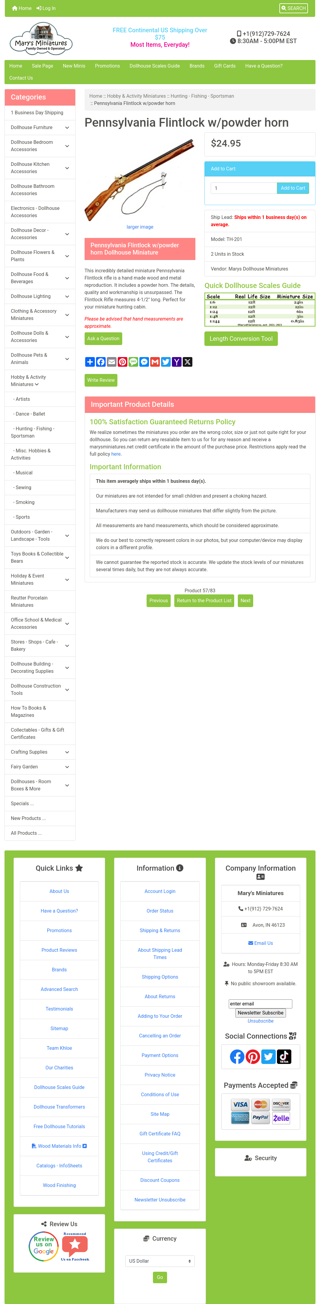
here (116, 454)
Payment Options (159, 1055)
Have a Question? (264, 66)
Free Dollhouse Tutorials (59, 1126)
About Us (59, 891)
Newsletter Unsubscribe (160, 1200)
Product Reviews (59, 950)
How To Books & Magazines (28, 711)
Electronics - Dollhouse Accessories (35, 211)
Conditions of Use (160, 1094)
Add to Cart (293, 188)
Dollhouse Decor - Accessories (40, 233)
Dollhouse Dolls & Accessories (40, 336)
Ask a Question (103, 338)
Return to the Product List (204, 600)
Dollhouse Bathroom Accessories (32, 189)
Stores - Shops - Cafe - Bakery (40, 645)
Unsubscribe (261, 1021)
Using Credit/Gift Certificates (160, 1156)
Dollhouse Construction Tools (40, 689)
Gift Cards (225, 66)
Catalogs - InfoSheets (59, 1166)
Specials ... (22, 803)
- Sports (20, 517)
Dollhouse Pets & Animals (40, 358)
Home (22, 8)
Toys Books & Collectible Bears (40, 557)
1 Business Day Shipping (37, 113)
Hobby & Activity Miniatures (136, 96)
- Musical (22, 473)
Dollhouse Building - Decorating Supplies (40, 667)
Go (160, 1277)
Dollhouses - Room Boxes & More (40, 785)
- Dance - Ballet (28, 414)
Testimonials (59, 1009)
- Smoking (23, 502)
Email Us (260, 943)
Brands (197, 66)
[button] (293, 8)
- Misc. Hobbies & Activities (31, 454)
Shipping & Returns (160, 930)
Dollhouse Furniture (40, 127)
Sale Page (42, 66)
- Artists (20, 399)
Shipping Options (160, 977)
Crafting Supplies (40, 752)
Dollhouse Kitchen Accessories (40, 167)
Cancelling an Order (160, 1036)
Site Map (160, 1114)
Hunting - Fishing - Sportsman (202, 96)
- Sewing (21, 487)
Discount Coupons (160, 1180)
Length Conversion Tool (241, 338)
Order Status (160, 911)
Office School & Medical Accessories (40, 623)
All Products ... (26, 833)
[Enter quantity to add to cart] (244, 188)
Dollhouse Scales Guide (155, 66)
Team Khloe (59, 1048)
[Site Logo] (56, 38)
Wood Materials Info (59, 1146)
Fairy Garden (40, 767)
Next (245, 600)
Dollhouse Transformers (59, 1107)
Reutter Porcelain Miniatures (29, 601)
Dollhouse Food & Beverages (40, 277)
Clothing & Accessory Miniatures (40, 314)
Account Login (160, 891)
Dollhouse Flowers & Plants (40, 255)
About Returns (160, 996)
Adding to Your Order (160, 1016)
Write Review (101, 380)
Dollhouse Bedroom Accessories (40, 145)
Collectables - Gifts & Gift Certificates (37, 733)
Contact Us (21, 78)
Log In (46, 8)
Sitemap (59, 1028)
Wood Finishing (59, 1185)
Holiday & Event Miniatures (40, 579)
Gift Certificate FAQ (160, 1134)
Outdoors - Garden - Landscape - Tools (40, 535)
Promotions (107, 66)
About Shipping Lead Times (160, 953)
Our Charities (59, 1068)
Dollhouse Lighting (40, 296)
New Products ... (28, 818)
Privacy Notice (159, 1075)
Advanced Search (59, 989)
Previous (158, 600)
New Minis (74, 66)
